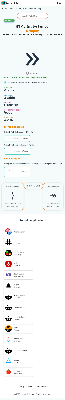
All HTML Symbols (33, 188)
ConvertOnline (10, 3)
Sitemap (21, 388)
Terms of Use (42, 388)
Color (60, 3)
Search (9, 20)
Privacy (30, 388)
